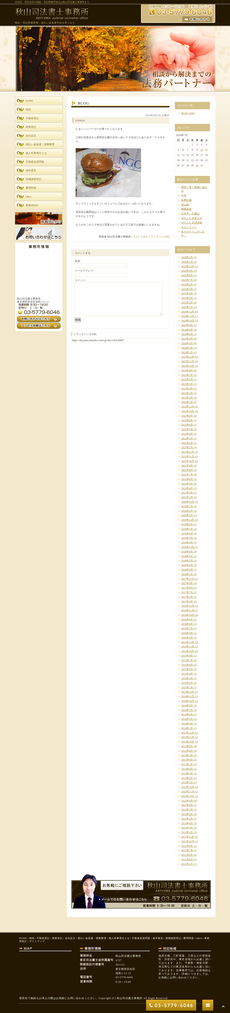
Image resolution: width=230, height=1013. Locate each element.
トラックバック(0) (158, 236)
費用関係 (188, 938)
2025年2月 (187, 302)
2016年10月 (187, 615)
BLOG (184, 113)
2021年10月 (187, 461)
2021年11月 (187, 456)
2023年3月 (187, 393)
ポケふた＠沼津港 (191, 222)
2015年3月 (187, 678)
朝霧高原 (186, 209)
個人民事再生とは (119, 938)
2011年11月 (187, 836)
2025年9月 (187, 270)
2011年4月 (187, 859)
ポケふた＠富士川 (191, 218)
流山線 (185, 204)
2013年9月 (187, 746)
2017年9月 (187, 583)
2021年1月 (187, 497)
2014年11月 (187, 696)
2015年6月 (187, 664)
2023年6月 (187, 379)
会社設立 (70, 938)
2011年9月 (187, 846)
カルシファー (189, 227)
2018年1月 (187, 574)
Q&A (199, 938)
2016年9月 (187, 619)
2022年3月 (187, 438)
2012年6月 (187, 814)
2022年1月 (187, 447)
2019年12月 (187, 519)
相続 (31, 938)
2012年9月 (187, 800)
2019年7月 (187, 529)
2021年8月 (187, 470)
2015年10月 (187, 651)
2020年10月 (187, 501)
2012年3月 (187, 827)
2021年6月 (187, 479)
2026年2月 (187, 257)
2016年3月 (187, 637)
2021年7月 (187, 474)
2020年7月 (187, 506)
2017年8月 (187, 587)
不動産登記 (43, 938)
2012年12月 (187, 787)
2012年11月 (187, 791)
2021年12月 (187, 451)
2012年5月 (187, 818)
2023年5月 (187, 384)
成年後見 (158, 938)
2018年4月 (187, 565)
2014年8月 (187, 705)
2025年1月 (187, 307)
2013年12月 (187, 732)
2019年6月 (187, 533)
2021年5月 (187, 483)
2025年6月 (187, 284)
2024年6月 (187, 334)
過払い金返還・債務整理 (92, 938)
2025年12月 (187, 266)
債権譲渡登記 (173, 938)
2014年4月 (187, 723)
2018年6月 (187, 556)
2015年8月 (187, 655)
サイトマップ (37, 941)
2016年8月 (187, 623)
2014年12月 (187, 691)
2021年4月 (187, 488)
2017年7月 (187, 592)
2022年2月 (187, 443)
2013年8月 (187, 750)
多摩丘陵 (186, 200)
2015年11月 (187, 646)
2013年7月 (187, 755)
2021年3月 (187, 492)
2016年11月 (187, 610)
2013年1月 (187, 782)
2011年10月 (187, 841)
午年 (183, 195)
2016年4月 (187, 633)
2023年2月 (187, 397)
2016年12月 (187, 605)
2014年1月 (187, 728)
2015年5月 (187, 669)
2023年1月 (187, 402)
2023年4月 (187, 388)
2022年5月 (187, 429)
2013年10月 (187, 741)
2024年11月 (187, 316)
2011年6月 (187, 854)
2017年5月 (187, 596)
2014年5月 (187, 719)
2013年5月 (187, 764)
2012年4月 (187, 823)
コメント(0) (139, 236)
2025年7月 (187, 279)
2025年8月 (187, 275)
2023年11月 (187, 361)
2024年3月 (187, 343)
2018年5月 (187, 560)
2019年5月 (187, 537)
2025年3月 (187, 298)
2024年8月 (187, 329)
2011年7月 (187, 850)
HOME (23, 938)
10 (201, 149)
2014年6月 (187, 714)
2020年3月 (187, 515)
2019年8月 (187, 524)
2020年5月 (187, 510)
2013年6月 (187, 759)
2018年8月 (187, 551)
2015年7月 (187, 660)
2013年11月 (187, 737)
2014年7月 (187, 710)
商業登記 (57, 938)
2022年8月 (187, 420)
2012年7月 (187, 809)
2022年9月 (187, 415)
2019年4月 (187, 542)
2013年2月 (187, 778)
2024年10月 (187, 320)
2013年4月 (187, 768)
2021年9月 (187, 465)
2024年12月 (187, 311)
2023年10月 (187, 365)
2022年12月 (187, 406)
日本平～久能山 (190, 213)
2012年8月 (187, 805)
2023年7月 (187, 375)
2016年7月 (187, 628)
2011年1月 (187, 864)
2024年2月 (187, 347)
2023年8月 (187, 370)
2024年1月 (187, 352)
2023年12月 (187, 356)
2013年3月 (187, 773)
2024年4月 (187, 338)
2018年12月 (187, 547)
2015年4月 (187, 673)
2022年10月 (187, 411)
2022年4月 (187, 433)
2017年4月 (187, 601)
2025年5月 (187, 289)
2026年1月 (187, 261)
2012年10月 (187, 796)
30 (197, 165)
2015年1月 (187, 687)
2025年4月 (187, 293)
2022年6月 (187, 424)
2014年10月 (187, 701)
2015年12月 (187, 642)
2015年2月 (187, 682)
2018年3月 (187, 569)
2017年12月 (187, 578)
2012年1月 (187, 832)
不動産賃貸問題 (141, 938)
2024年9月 (187, 325)
